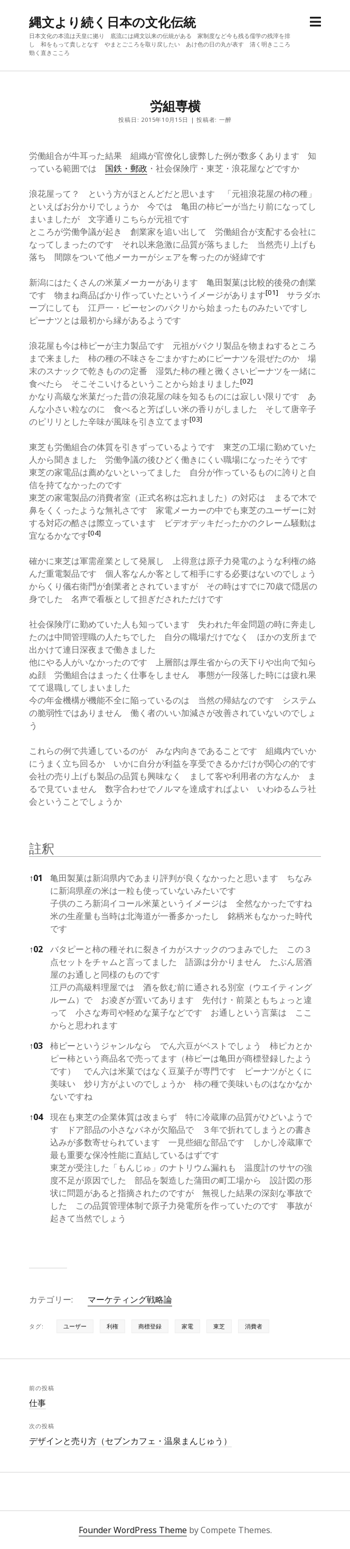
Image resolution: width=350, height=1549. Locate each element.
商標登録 (150, 1326)
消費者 (253, 1326)
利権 (112, 1326)
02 (36, 949)
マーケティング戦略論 (130, 1299)
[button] (272, 295)
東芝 (219, 1326)
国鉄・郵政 (126, 168)
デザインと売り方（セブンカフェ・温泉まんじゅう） (130, 1441)
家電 (187, 1326)
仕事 (37, 1403)
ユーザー (75, 1326)
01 (36, 878)
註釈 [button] (41, 848)
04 (36, 1117)
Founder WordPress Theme (133, 1530)
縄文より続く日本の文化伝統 (112, 22)
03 (36, 1045)
